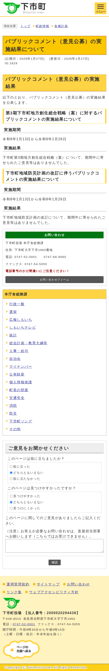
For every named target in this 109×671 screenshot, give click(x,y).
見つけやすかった (26, 496)
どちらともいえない (28, 472)
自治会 (15, 359)
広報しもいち (20, 319)
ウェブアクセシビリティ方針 (54, 592)
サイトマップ (48, 584)
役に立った (21, 466)
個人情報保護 (20, 382)
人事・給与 (18, 351)
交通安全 (16, 398)
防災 (13, 413)
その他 (15, 429)
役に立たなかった (26, 478)
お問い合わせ (78, 584)
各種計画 (61, 26)
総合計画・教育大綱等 (28, 343)
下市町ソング (20, 421)
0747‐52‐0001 (24, 624)
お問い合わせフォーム (54, 279)
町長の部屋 (18, 390)
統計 (13, 335)
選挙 (13, 312)
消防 (13, 405)
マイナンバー (20, 366)
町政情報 (42, 26)
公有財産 (16, 374)
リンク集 (14, 592)
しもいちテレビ (22, 327)
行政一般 (16, 304)
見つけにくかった (26, 508)
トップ (25, 26)
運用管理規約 (18, 584)
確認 (55, 562)
